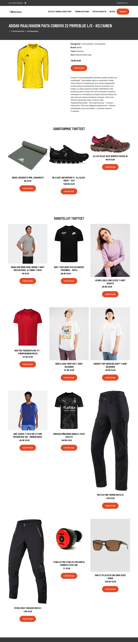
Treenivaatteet (17, 31)
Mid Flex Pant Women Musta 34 (110, 494)
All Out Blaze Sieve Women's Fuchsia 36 (110, 156)
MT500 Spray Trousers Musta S (27, 608)
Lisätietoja (79, 68)
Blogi (112, 11)
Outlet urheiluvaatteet (60, 11)
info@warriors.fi (122, 3)
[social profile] (25, 3)
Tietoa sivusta (99, 11)
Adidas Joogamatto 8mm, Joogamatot (28, 177)
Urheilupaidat (32, 31)
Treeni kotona (82, 11)
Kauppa (123, 11)
